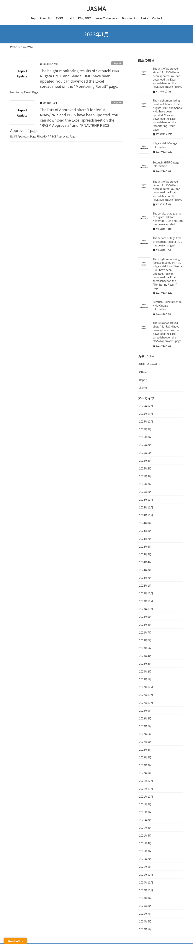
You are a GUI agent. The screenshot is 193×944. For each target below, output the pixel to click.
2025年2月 (145, 484)
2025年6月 (145, 453)
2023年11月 (146, 601)
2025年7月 (145, 445)
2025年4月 (145, 468)
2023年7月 (145, 632)
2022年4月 (145, 749)
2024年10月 (146, 515)
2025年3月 (145, 476)
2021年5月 (145, 835)
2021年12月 (146, 781)
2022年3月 (145, 757)
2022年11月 (146, 695)
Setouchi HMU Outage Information (166, 164)
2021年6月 (145, 828)
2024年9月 (145, 523)
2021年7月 (145, 820)
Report (117, 63)
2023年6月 (145, 640)
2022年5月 (145, 742)
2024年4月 (145, 562)
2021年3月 (145, 851)
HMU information (149, 364)
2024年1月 (145, 585)
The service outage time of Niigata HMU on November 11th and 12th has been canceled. (168, 219)
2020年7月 (145, 913)
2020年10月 (146, 890)
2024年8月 (145, 531)
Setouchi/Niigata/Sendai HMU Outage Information (167, 305)
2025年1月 (145, 492)
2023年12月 (146, 593)
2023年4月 (145, 656)
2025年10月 (146, 421)
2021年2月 (145, 859)
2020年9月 (145, 898)
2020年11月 (146, 882)
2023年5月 (145, 648)
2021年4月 (145, 843)
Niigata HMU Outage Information (165, 145)
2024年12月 (146, 499)
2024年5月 (145, 554)
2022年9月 (145, 710)
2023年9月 (145, 617)
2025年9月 (145, 429)
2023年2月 (145, 671)
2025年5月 (145, 460)
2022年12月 (146, 687)
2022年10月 (146, 703)
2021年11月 (146, 789)
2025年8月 (145, 437)
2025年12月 (146, 406)
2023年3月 (145, 663)
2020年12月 (146, 874)
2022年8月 (145, 718)
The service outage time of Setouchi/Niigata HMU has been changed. (167, 241)
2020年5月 (145, 929)
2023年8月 (145, 624)
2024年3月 (145, 570)
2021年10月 (146, 796)
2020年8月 (145, 906)
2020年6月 (145, 921)
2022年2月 (145, 765)
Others (143, 372)
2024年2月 (145, 578)
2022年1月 (145, 773)
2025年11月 (146, 413)
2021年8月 (145, 812)
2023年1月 (145, 679)
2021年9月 (145, 804)
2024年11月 (146, 507)
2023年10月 (146, 609)
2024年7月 (145, 539)
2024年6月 (145, 546)
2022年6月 (145, 734)
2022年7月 (145, 726)
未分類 (143, 388)
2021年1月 (145, 866)
